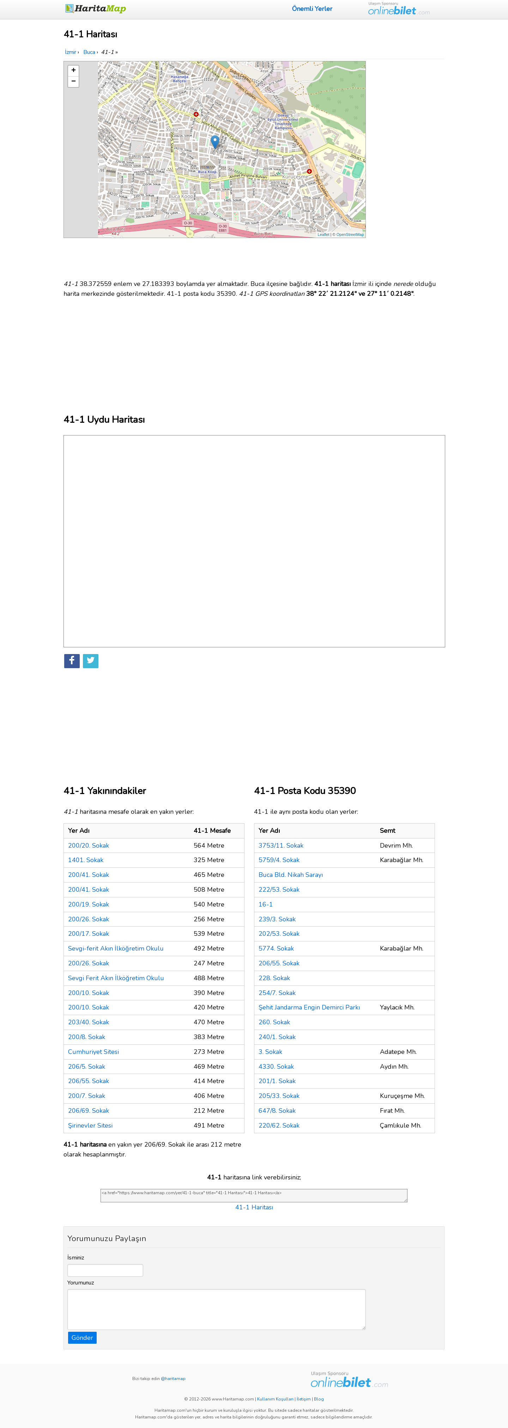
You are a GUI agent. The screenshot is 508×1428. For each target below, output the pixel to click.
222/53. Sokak (279, 889)
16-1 (266, 904)
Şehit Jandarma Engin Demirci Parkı (309, 1007)
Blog (319, 1399)
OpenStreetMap (350, 234)
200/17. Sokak (88, 933)
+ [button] (73, 71)
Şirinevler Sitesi (90, 1125)
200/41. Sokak (88, 875)
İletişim (304, 1399)
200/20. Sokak (88, 845)
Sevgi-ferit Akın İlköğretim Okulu (116, 948)
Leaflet (323, 234)
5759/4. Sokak (279, 860)
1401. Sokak (85, 860)
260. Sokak (274, 1022)
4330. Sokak (276, 1066)
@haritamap (173, 1378)
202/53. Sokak (279, 933)
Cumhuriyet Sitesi (93, 1052)
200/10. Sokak (88, 993)
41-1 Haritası (254, 1207)
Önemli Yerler (312, 9)
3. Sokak (270, 1052)
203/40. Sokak (88, 1022)
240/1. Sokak (277, 1037)
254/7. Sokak (277, 993)
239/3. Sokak (277, 919)
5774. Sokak (276, 948)
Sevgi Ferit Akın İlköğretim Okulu (116, 978)
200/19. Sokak (88, 904)
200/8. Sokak (86, 1037)
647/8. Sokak (277, 1110)
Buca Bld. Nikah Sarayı (291, 875)
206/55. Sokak (88, 1081)
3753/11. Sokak (281, 845)
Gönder (82, 1338)
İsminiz (75, 1258)
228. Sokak (274, 978)
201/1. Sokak (277, 1081)
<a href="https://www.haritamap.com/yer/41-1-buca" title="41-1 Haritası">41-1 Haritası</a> (254, 1195)
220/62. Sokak (279, 1125)
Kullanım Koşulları (275, 1399)
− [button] (73, 82)
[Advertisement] (406, 167)
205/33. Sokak (279, 1096)
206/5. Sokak (86, 1066)
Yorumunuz (80, 1283)
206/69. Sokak (88, 1110)
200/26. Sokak (88, 919)
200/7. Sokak (86, 1096)
